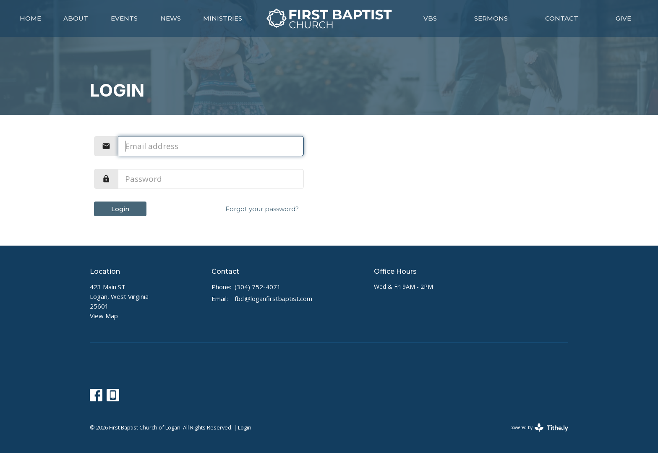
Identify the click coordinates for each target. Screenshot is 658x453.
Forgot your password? (262, 209)
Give (623, 18)
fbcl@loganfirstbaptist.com (273, 298)
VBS (430, 18)
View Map (104, 316)
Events (124, 18)
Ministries (222, 18)
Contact (561, 18)
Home (30, 18)
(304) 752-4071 (258, 287)
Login (120, 209)
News (170, 18)
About (75, 18)
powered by (539, 428)
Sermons (491, 18)
